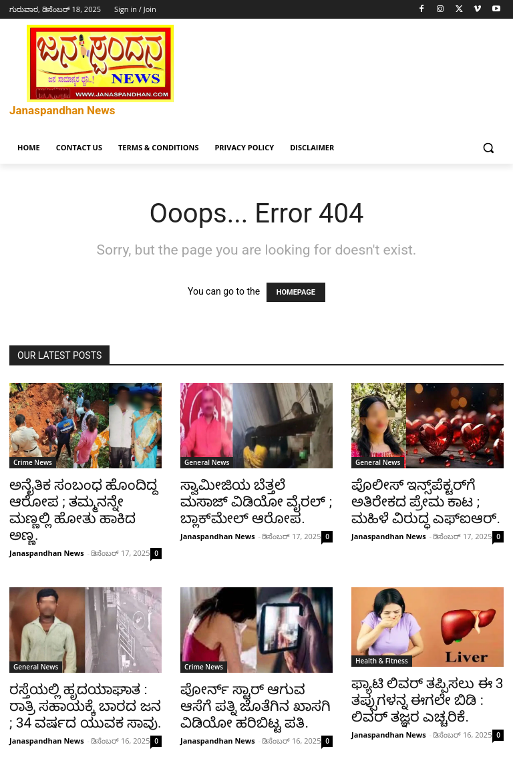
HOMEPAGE (296, 292)
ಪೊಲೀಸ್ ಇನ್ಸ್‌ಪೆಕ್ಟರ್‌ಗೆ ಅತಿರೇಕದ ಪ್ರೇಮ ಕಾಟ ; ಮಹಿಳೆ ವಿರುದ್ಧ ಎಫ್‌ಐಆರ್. (425, 501)
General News (206, 462)
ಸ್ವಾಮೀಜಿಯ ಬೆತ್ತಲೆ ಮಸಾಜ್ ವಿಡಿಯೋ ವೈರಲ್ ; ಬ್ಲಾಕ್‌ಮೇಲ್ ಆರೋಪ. (256, 501)
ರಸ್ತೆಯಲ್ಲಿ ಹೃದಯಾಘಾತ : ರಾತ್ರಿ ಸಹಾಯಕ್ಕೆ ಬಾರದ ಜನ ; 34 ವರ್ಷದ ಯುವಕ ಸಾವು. (85, 706)
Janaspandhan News (46, 553)
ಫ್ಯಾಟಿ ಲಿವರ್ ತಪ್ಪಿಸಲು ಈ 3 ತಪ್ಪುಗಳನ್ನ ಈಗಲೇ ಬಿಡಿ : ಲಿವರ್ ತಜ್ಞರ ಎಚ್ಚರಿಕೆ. (427, 700)
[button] (488, 148)
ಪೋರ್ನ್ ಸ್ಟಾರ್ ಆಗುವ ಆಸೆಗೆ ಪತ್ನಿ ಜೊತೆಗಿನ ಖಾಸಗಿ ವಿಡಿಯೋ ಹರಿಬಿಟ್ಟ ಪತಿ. (255, 706)
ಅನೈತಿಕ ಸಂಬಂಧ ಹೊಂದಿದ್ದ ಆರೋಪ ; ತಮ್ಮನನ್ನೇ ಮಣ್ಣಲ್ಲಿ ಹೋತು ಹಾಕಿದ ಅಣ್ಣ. (83, 510)
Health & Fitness (381, 660)
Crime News (32, 462)
